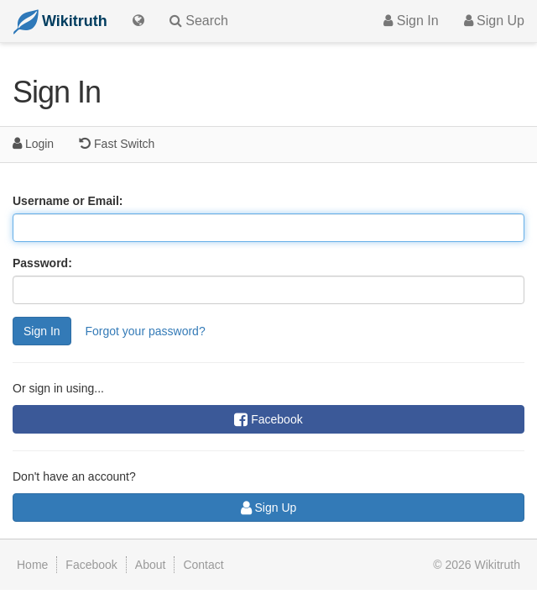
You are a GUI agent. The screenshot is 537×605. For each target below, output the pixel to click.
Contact (203, 564)
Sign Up (494, 20)
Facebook (268, 419)
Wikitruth (497, 564)
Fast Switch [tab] (116, 143)
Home (32, 564)
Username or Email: (68, 201)
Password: (42, 263)
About (150, 564)
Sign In (410, 20)
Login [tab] (33, 143)
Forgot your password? (145, 331)
